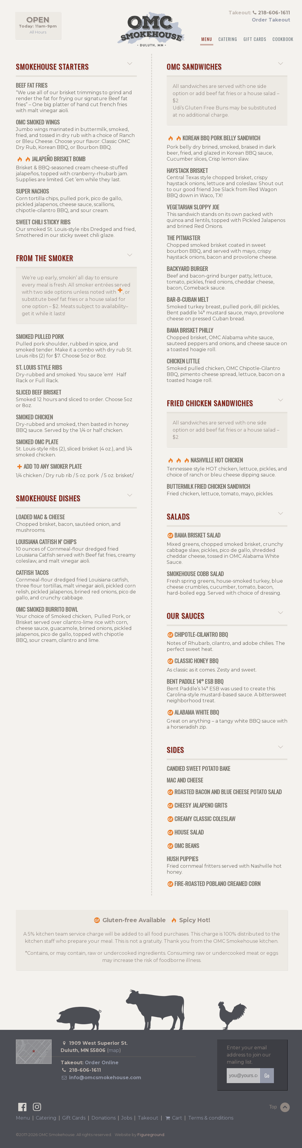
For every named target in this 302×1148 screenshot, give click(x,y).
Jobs (126, 1118)
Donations (103, 1118)
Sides (223, 749)
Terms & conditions (210, 1118)
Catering (227, 39)
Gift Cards (254, 39)
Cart (173, 1118)
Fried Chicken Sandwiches (223, 403)
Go (266, 1075)
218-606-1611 (85, 1070)
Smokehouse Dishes (72, 498)
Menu (206, 39)
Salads (223, 516)
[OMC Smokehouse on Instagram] (37, 1109)
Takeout (148, 1118)
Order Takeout (271, 20)
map (113, 1050)
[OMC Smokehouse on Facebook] (22, 1109)
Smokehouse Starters (72, 66)
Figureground (150, 1134)
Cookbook (282, 39)
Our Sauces (223, 615)
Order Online (102, 1062)
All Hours (38, 32)
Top (280, 1107)
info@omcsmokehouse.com (101, 1077)
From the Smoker (72, 257)
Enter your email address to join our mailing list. (249, 1055)
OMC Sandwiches (223, 66)
